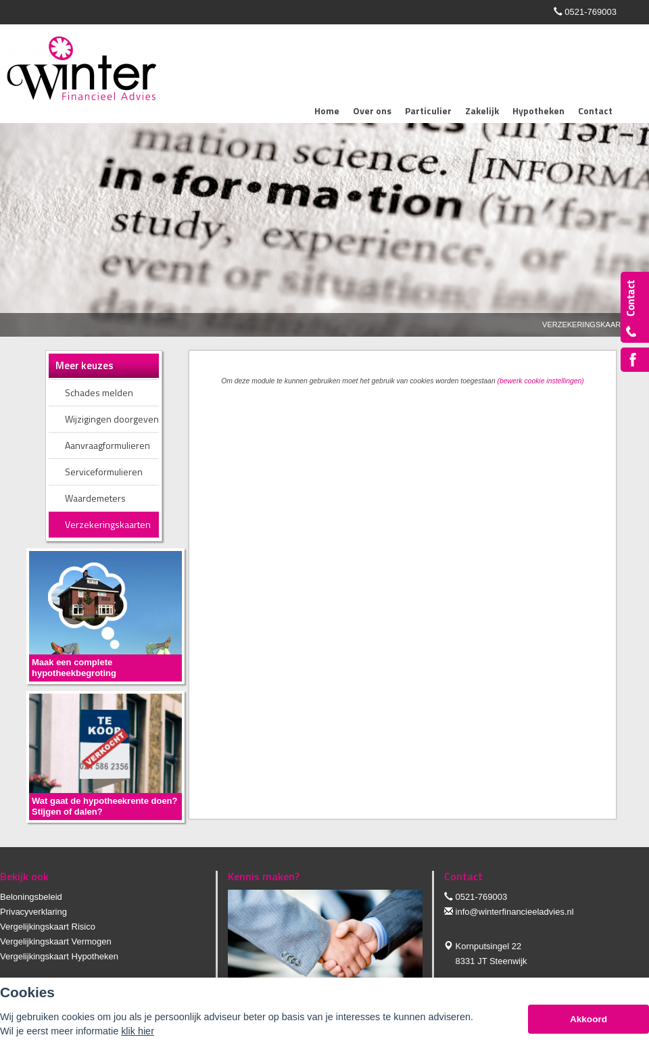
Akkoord (588, 1019)
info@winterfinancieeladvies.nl (515, 912)
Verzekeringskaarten (588, 324)
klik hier (137, 1031)
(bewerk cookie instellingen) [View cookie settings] (541, 381)
